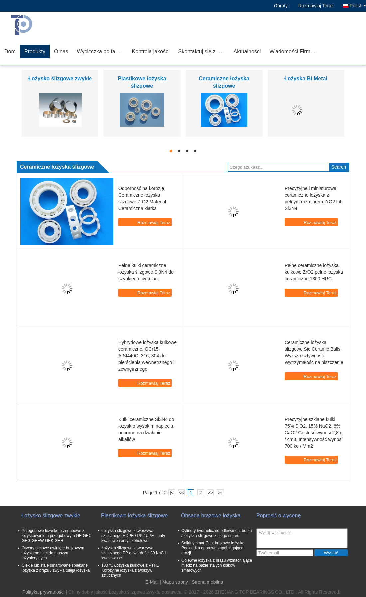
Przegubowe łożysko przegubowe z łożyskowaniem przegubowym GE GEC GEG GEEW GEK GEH (56, 535)
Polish (358, 5)
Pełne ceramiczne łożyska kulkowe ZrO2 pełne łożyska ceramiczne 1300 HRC (314, 272)
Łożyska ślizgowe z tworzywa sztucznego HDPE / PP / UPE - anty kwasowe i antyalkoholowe (133, 535)
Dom (10, 51)
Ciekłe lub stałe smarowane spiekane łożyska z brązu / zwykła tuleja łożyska (56, 568)
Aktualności (247, 51)
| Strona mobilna (206, 582)
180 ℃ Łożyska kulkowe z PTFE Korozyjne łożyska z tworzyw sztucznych (130, 570)
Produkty (34, 51)
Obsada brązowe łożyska (211, 515)
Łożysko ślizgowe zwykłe (60, 78)
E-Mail (152, 582)
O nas (61, 51)
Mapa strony (175, 582)
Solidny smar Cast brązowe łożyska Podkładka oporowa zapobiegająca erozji (212, 548)
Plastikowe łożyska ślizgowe (134, 515)
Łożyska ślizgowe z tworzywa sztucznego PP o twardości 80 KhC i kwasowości (133, 553)
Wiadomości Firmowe (294, 51)
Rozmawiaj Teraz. (316, 5)
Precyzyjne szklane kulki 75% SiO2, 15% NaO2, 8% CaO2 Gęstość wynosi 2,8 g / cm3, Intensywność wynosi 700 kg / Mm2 (314, 432)
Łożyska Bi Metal (305, 78)
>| (220, 492)
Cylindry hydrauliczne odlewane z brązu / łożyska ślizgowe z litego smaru (216, 533)
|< (172, 492)
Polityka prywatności (43, 592)
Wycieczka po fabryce (102, 51)
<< (181, 492)
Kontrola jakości (151, 51)
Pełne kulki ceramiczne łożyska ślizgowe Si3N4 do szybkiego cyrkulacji (146, 272)
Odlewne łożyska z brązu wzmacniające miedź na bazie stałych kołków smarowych (216, 565)
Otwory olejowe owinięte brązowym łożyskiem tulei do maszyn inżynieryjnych (53, 553)
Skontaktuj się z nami (203, 51)
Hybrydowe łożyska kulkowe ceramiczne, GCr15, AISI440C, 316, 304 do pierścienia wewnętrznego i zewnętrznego (147, 356)
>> (210, 492)
